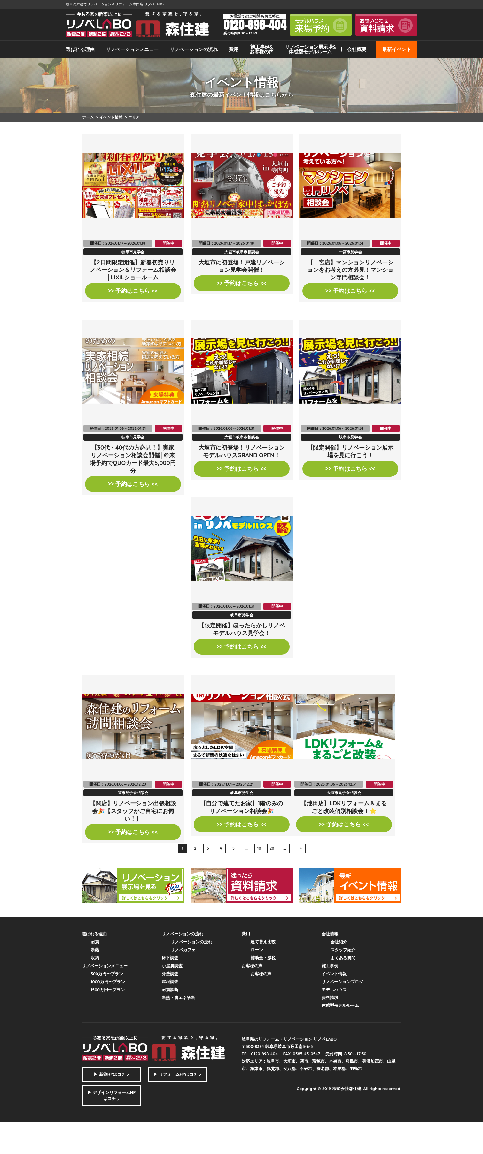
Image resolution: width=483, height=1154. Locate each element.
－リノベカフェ (181, 949)
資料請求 (330, 997)
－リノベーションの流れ (189, 941)
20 (271, 848)
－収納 (93, 957)
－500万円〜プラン (105, 973)
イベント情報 (334, 973)
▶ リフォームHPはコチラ (177, 1074)
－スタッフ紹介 (340, 949)
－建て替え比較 (261, 941)
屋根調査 (170, 981)
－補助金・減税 (261, 957)
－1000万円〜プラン (106, 981)
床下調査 (170, 957)
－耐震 (93, 941)
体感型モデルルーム (340, 1005)
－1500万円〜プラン (106, 989)
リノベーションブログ (342, 981)
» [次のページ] (301, 848)
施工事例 (330, 965)
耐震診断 (170, 989)
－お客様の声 (258, 973)
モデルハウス (334, 989)
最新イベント (396, 49)
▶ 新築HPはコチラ (111, 1074)
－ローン (254, 949)
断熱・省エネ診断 (178, 997)
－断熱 (93, 949)
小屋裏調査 (172, 965)
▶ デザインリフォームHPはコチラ (111, 1095)
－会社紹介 (336, 941)
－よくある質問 (340, 957)
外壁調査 (170, 973)
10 (259, 848)
